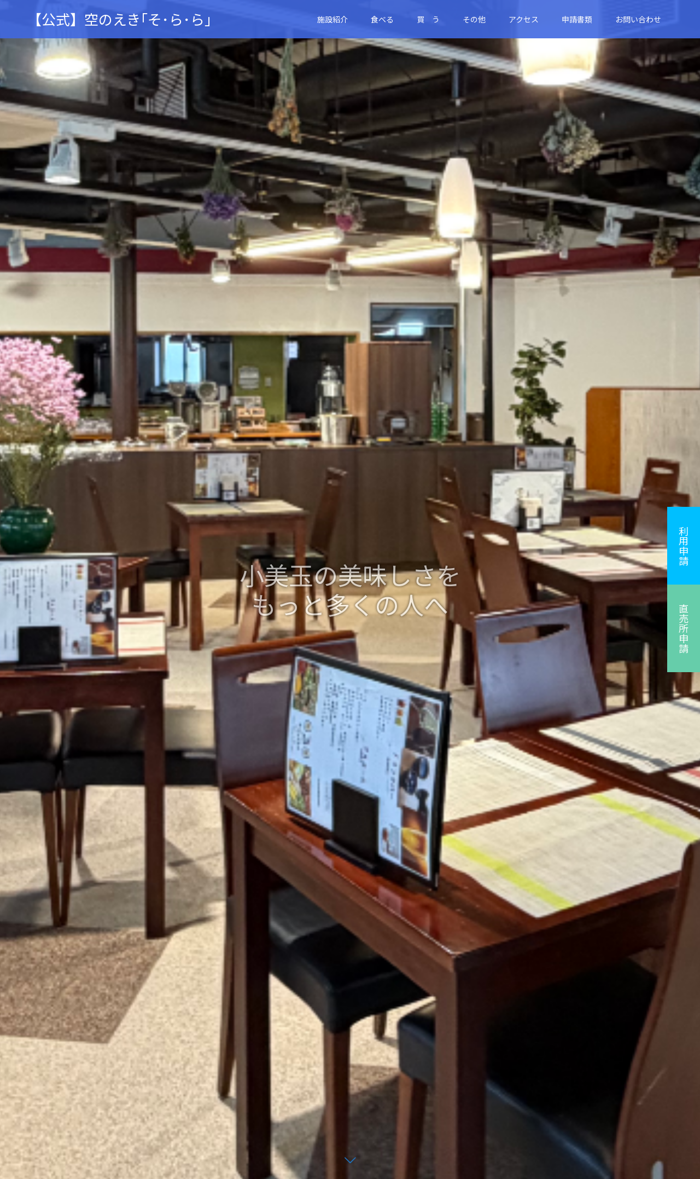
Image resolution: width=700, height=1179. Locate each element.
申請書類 (577, 19)
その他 (474, 19)
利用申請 (683, 545)
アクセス (524, 19)
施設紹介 (332, 19)
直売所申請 (683, 628)
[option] (350, 589)
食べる (382, 19)
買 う (428, 19)
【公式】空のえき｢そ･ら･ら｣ (119, 19)
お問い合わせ (638, 19)
